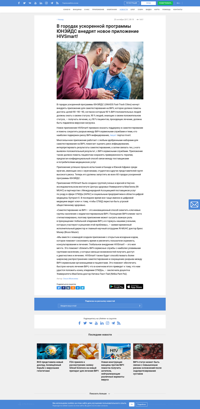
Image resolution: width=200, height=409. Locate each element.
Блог (133, 9)
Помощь (166, 9)
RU (178, 3)
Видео (149, 9)
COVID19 (66, 9)
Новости (124, 9)
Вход (148, 3)
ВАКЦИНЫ (77, 9)
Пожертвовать (165, 3)
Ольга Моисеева (70, 278)
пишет (113, 135)
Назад (60, 19)
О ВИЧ (140, 9)
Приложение (98, 9)
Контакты (177, 9)
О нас (86, 9)
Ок (132, 404)
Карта (157, 9)
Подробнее (141, 404)
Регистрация (131, 3)
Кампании (112, 9)
